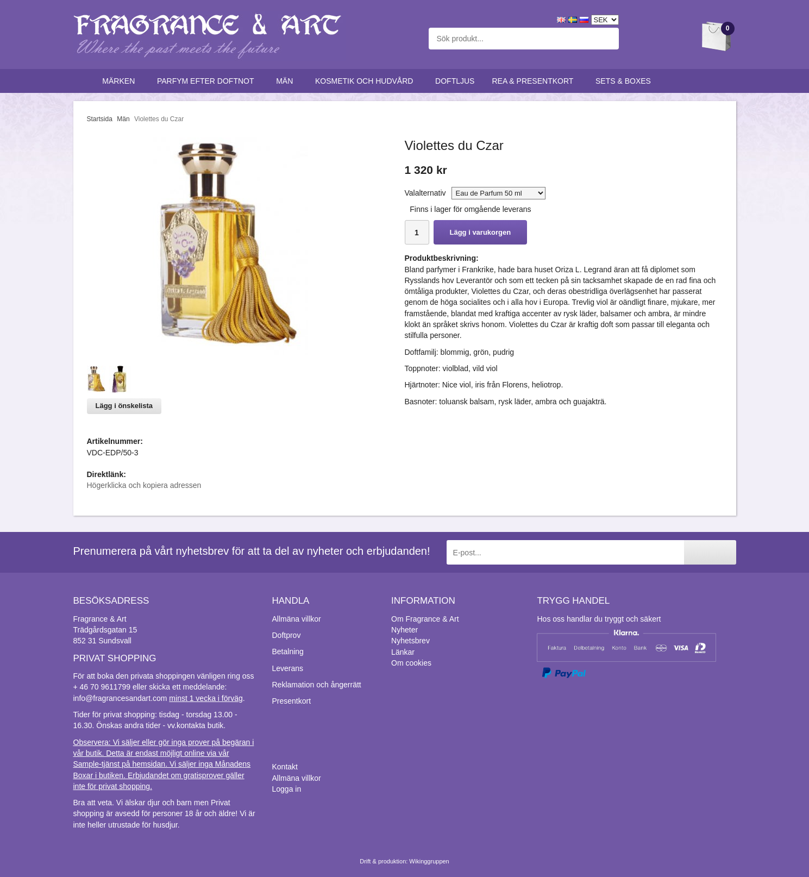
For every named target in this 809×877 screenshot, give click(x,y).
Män (287, 81)
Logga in (287, 789)
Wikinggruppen (429, 861)
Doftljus (454, 81)
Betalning (288, 651)
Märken (121, 81)
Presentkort (291, 701)
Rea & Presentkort (535, 81)
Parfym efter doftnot (208, 81)
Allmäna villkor (296, 619)
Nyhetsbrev (410, 640)
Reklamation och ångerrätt (316, 684)
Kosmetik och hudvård (366, 81)
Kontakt (285, 766)
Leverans (288, 668)
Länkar (403, 652)
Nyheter (404, 629)
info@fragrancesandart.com (120, 698)
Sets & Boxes (625, 81)
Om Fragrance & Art (425, 619)
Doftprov (286, 635)
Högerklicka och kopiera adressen (144, 485)
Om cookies (411, 663)
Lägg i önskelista (124, 406)
